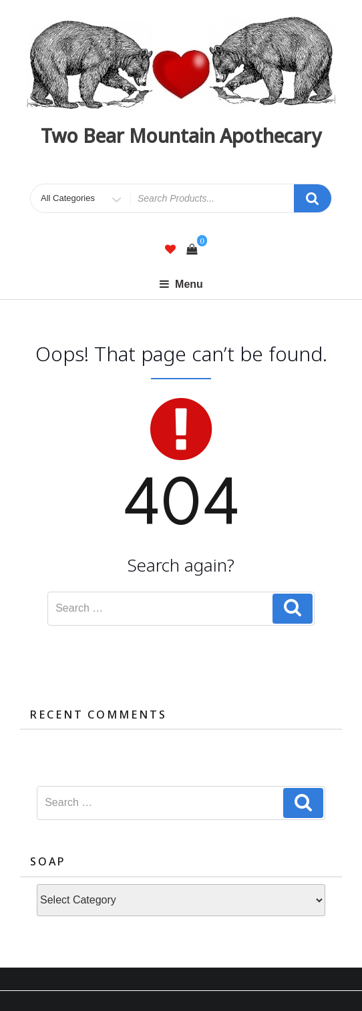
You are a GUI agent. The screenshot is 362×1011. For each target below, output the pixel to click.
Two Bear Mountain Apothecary (181, 135)
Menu (181, 284)
